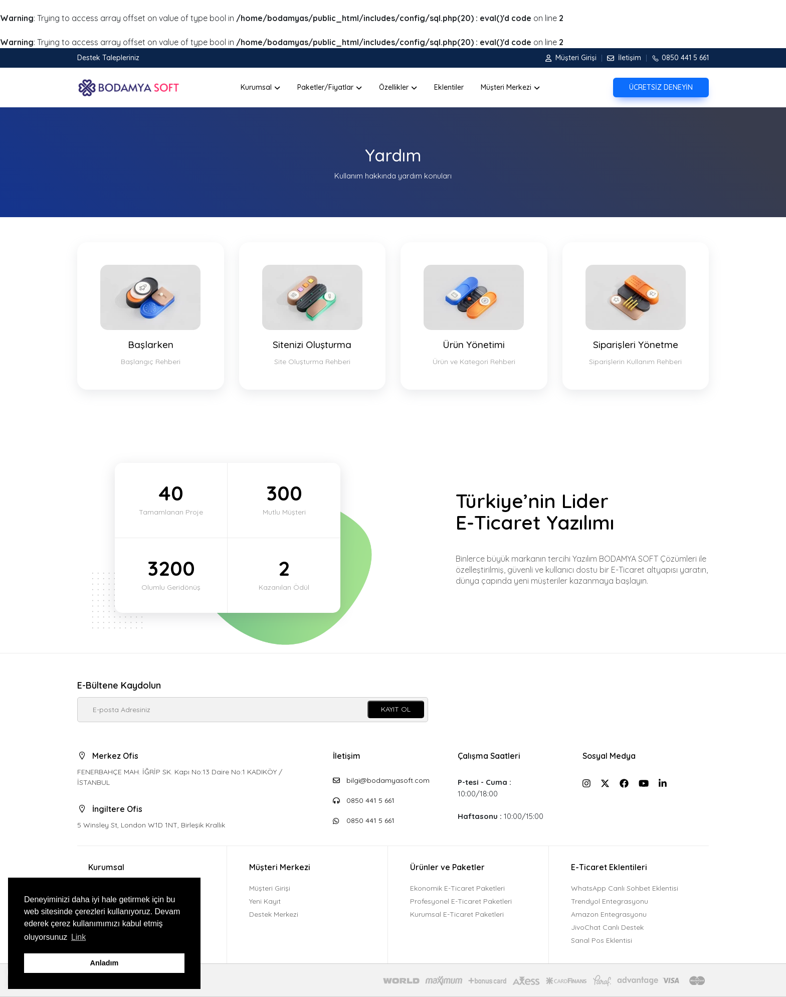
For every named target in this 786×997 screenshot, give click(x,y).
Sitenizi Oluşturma (312, 316)
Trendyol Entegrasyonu (609, 901)
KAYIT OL (396, 709)
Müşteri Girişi (571, 57)
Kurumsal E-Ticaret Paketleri (457, 914)
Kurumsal (106, 867)
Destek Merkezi (273, 914)
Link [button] (78, 937)
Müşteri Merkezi (279, 867)
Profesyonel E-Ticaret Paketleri (461, 901)
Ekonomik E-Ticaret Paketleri (457, 888)
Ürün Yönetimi (474, 316)
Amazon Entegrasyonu (609, 914)
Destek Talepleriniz (108, 57)
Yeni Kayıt (265, 901)
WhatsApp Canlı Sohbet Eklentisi (624, 888)
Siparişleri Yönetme (636, 316)
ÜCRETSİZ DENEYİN (661, 87)
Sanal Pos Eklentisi (601, 940)
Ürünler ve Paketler (447, 867)
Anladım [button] (104, 963)
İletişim (621, 57)
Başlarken (151, 316)
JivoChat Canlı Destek (607, 927)
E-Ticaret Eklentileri (609, 867)
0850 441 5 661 (677, 57)
